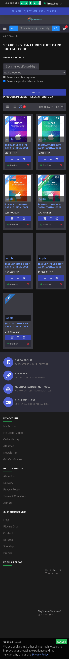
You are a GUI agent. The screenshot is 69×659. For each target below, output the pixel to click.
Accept (61, 641)
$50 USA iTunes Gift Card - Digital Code (50, 206)
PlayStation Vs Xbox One (51, 611)
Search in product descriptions (23, 81)
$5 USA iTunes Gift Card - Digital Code (17, 146)
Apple (9, 139)
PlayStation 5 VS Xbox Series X (54, 570)
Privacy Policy (40, 654)
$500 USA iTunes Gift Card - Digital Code (17, 325)
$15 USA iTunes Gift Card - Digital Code (50, 146)
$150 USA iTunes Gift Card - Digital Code (17, 265)
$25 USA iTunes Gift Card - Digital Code (17, 206)
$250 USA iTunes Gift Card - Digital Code (50, 265)
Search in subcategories (19, 77)
